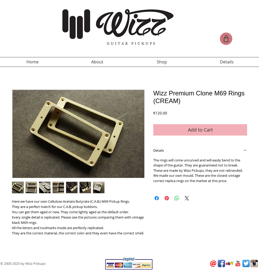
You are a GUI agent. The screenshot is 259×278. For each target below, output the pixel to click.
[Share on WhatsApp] (177, 198)
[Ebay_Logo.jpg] (229, 263)
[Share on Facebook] (157, 198)
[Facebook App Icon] (221, 263)
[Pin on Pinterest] (167, 198)
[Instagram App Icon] (254, 263)
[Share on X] (187, 198)
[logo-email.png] (213, 263)
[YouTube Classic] (238, 263)
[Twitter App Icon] (246, 263)
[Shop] (226, 39)
